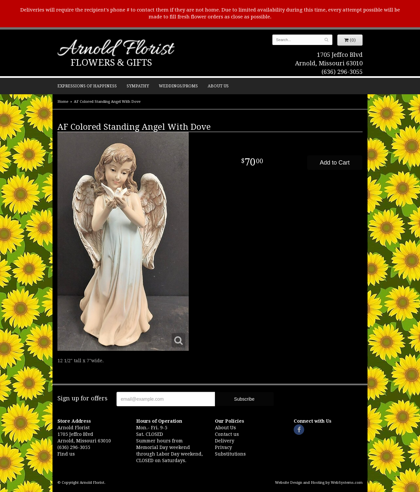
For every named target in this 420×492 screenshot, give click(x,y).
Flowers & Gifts (111, 62)
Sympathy (138, 85)
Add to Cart (334, 162)
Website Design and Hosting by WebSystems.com (319, 483)
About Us (218, 85)
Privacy (223, 447)
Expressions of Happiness (87, 85)
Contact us (227, 434)
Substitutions (230, 454)
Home (62, 102)
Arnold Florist (115, 49)
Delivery (224, 440)
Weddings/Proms (178, 85)
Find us (66, 454)
